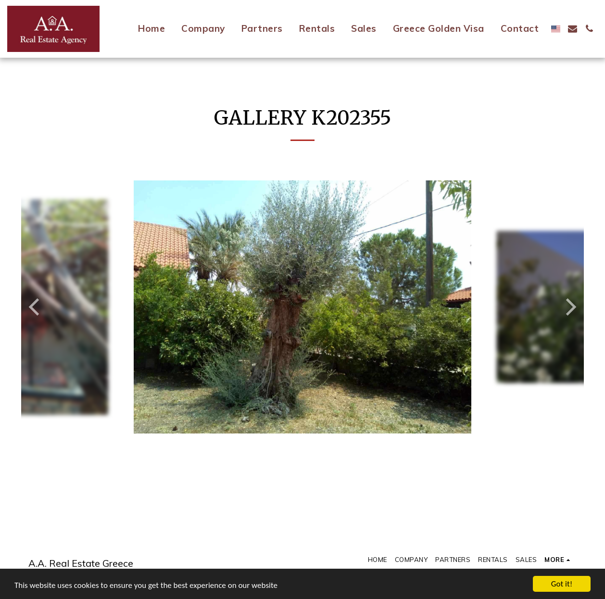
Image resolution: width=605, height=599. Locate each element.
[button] (572, 28)
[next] (569, 307)
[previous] (35, 307)
